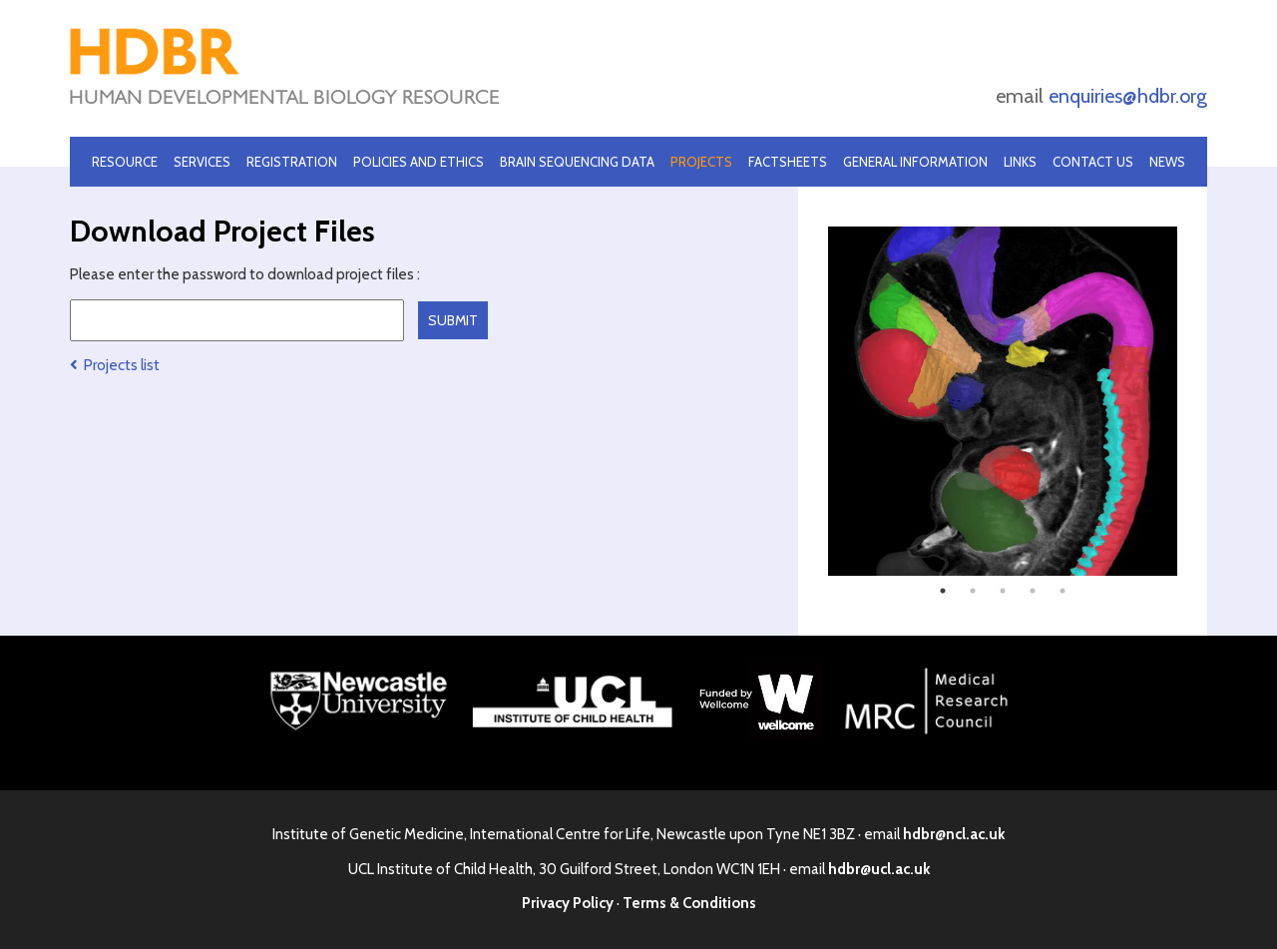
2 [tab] (973, 591)
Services (202, 162)
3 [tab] (1003, 591)
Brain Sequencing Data (577, 162)
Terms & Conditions (689, 903)
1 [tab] (943, 591)
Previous (813, 401)
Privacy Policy (568, 903)
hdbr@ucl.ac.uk (879, 869)
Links (1020, 162)
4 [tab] (1033, 591)
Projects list (115, 365)
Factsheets (787, 162)
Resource (125, 162)
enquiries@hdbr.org (1128, 96)
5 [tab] (1062, 591)
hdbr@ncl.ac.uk (954, 834)
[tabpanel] (1002, 401)
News (1167, 162)
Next (1192, 401)
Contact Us (1093, 162)
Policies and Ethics (418, 162)
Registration (291, 162)
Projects (701, 162)
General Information (915, 162)
